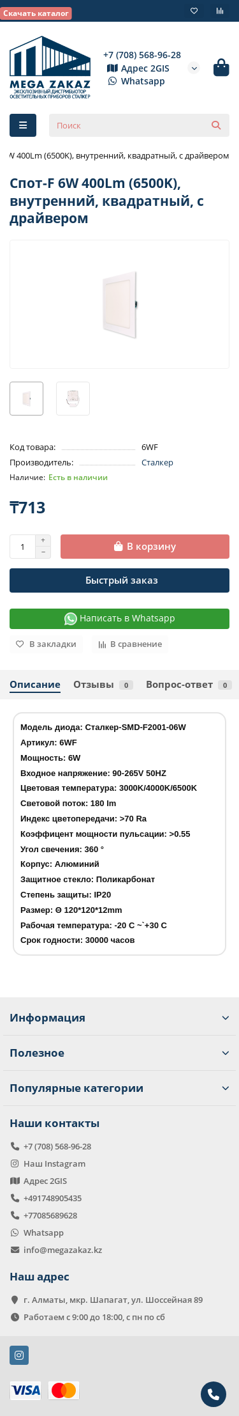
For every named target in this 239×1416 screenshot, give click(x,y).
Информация (119, 1017)
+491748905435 (53, 1198)
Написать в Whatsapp (119, 618)
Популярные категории (119, 1087)
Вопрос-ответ (189, 684)
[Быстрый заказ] (119, 580)
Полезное (119, 1052)
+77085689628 (50, 1215)
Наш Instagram (54, 1163)
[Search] (139, 125)
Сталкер (157, 462)
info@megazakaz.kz (63, 1250)
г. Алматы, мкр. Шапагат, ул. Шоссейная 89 (113, 1299)
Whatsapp (134, 81)
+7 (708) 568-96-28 (142, 55)
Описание (35, 684)
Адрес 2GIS (136, 68)
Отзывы (103, 684)
